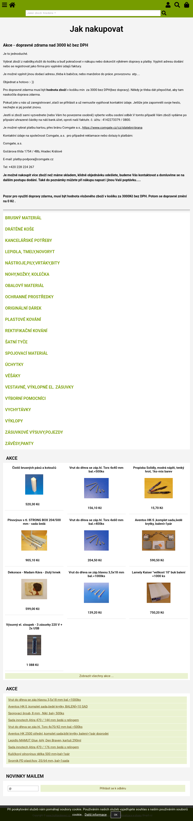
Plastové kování (23, 319)
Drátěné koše (19, 229)
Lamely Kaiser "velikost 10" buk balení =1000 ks (158, 574)
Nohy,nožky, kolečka (27, 274)
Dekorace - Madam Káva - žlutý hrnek (34, 572)
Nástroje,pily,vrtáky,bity (32, 263)
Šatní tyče (16, 342)
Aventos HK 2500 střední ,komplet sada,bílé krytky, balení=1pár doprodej (58, 733)
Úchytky (14, 364)
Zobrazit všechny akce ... (96, 676)
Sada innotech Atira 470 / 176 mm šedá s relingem (43, 747)
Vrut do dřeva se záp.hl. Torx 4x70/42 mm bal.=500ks (45, 727)
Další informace (96, 814)
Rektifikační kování (26, 330)
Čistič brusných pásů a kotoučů (34, 468)
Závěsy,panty (19, 443)
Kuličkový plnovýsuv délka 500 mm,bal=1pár (39, 754)
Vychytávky (18, 409)
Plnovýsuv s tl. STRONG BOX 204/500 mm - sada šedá (34, 522)
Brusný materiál (23, 217)
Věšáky (12, 375)
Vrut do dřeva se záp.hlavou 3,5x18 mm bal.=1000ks (96, 574)
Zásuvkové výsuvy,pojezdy (34, 432)
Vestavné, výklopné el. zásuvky (39, 387)
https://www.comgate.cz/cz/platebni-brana (112, 127)
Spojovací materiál (26, 353)
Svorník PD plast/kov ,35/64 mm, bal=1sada (38, 761)
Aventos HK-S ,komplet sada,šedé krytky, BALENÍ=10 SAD (48, 706)
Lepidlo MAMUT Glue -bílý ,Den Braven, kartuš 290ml (44, 740)
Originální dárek (23, 308)
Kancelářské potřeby (28, 240)
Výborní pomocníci (25, 398)
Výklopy (14, 421)
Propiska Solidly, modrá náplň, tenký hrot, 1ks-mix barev (158, 469)
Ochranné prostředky (29, 296)
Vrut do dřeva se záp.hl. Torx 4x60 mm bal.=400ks (96, 522)
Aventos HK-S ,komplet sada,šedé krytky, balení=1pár (158, 522)
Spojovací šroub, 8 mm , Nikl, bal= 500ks (36, 713)
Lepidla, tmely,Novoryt (30, 251)
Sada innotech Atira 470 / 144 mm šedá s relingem (43, 720)
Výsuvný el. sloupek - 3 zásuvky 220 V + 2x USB (34, 626)
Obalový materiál (24, 285)
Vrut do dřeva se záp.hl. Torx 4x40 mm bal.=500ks (96, 469)
